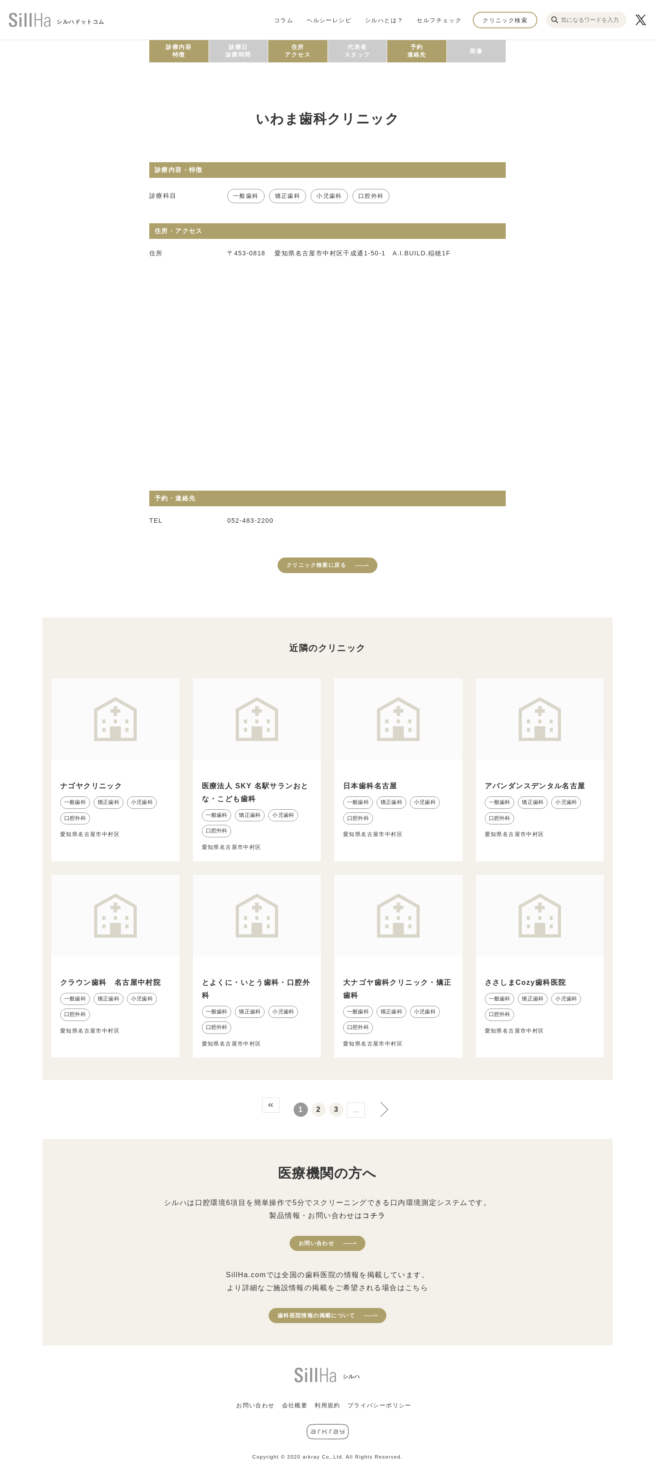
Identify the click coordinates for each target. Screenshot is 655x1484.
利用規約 (327, 1405)
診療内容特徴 (179, 51)
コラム (283, 19)
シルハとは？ (384, 19)
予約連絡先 (416, 51)
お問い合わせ (316, 1243)
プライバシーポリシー (380, 1405)
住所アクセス (298, 51)
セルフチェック (439, 19)
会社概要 (295, 1405)
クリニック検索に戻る (316, 565)
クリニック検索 (505, 19)
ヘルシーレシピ (329, 19)
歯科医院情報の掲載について (316, 1315)
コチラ (373, 1215)
